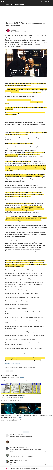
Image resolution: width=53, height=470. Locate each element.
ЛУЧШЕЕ (7, 4)
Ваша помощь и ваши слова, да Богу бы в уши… (14, 395)
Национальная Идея (13, 367)
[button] (51, 1)
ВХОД (41, 1)
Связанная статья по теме (12, 363)
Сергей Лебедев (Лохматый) (6, 397)
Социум (7, 367)
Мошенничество (32, 367)
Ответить (11, 438)
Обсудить (26, 431)
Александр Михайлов (5, 377)
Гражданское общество (23, 367)
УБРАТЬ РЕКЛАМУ (19, 4)
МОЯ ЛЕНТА (3, 4)
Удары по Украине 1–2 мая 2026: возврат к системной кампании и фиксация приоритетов (26, 415)
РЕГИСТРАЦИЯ (47, 1)
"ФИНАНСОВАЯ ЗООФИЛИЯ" (9, 375)
